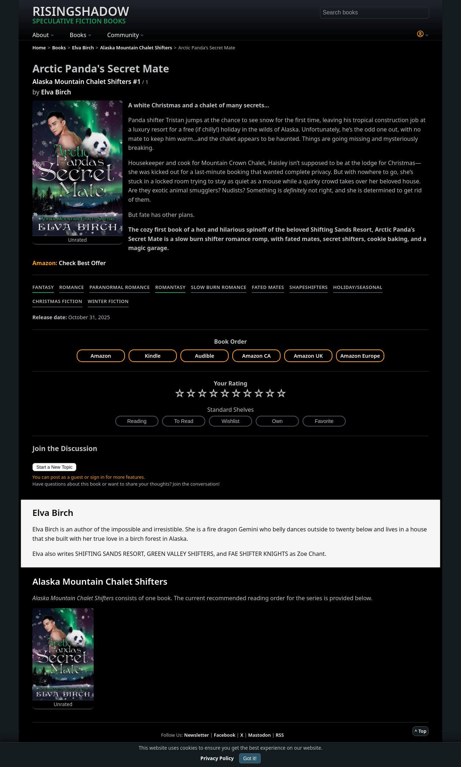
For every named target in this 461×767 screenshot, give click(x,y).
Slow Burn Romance (218, 287)
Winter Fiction (108, 301)
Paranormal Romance (119, 287)
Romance (71, 287)
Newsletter (196, 735)
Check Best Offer (82, 263)
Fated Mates (268, 287)
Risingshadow (80, 14)
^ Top (420, 731)
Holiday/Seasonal (357, 287)
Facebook (225, 735)
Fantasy (43, 287)
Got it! (249, 758)
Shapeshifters (309, 287)
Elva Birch (56, 92)
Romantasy (170, 287)
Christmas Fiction (57, 301)
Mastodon (259, 735)
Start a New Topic (54, 467)
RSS (280, 735)
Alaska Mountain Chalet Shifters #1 (86, 81)
